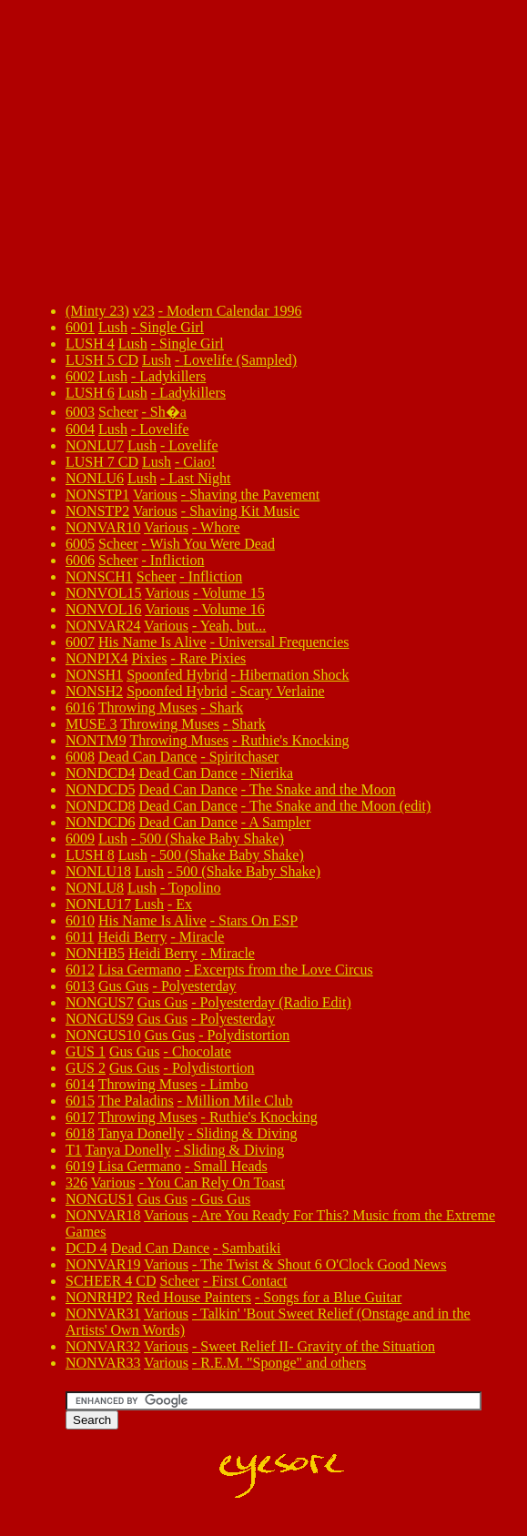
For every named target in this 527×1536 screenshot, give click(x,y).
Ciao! (199, 462)
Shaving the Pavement (254, 494)
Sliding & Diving (246, 1133)
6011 (80, 937)
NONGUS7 (100, 1002)
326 (76, 1182)
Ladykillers (172, 376)
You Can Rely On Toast (216, 1182)
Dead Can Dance (147, 756)
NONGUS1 (100, 1199)
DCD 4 (86, 1248)
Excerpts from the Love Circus (282, 969)
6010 (80, 920)
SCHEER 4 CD (111, 1280)
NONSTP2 (97, 511)
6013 (80, 986)
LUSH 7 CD (102, 462)
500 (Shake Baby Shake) (211, 838)
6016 (80, 707)
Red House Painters (194, 1297)
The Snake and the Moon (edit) (340, 805)
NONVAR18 (103, 1215)
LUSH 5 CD (102, 360)
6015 (80, 1100)
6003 (80, 411)
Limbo (228, 1084)
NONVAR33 (103, 1362)
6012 (80, 969)
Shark (226, 707)
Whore (220, 527)
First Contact (249, 1280)
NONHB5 (95, 953)
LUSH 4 (90, 343)
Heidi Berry (132, 937)
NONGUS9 (100, 1018)
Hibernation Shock (294, 674)
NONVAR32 (103, 1346)
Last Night (199, 478)
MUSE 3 (91, 724)
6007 (80, 642)
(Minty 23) (97, 310)
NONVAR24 (103, 625)
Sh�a (168, 411)
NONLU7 (95, 445)
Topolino (194, 887)
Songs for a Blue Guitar (332, 1297)
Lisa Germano (139, 969)
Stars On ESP (258, 920)
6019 (80, 1166)
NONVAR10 (103, 527)
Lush (112, 327)
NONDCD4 (100, 773)
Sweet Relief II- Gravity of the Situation (317, 1346)
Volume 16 (232, 609)
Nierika (271, 773)
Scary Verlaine (281, 691)
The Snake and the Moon (322, 789)
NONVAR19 (103, 1264)
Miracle (202, 937)
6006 (80, 560)
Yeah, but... (233, 625)
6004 (80, 429)
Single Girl (171, 327)
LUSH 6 (90, 392)
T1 (74, 1149)
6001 (80, 327)
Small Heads (230, 1166)
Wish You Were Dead (212, 543)
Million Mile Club (239, 1100)
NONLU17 (98, 904)
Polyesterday (199, 986)
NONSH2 (94, 691)
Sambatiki (251, 1248)
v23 (144, 310)
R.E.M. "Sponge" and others (283, 1362)
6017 (80, 1117)
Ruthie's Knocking (295, 740)
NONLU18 (98, 871)
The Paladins (136, 1100)
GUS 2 (86, 1068)
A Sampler (279, 822)
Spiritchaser (244, 756)
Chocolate (201, 1051)
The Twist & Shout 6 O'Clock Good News (323, 1264)
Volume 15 (232, 593)
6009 (80, 838)
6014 (80, 1084)
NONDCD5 (100, 789)
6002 (80, 376)
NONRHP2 (99, 1297)
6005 (80, 543)
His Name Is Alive (152, 642)
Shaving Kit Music (244, 511)
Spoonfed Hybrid (177, 674)
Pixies (149, 658)
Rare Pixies (212, 658)
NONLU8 (95, 887)
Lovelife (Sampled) (240, 360)
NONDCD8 (100, 805)
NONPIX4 (96, 658)
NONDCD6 (100, 822)
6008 (80, 756)
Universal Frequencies (284, 642)
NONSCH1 (99, 576)
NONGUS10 (103, 1035)
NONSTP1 (97, 494)
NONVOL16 (104, 609)
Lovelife (163, 429)
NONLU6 (95, 478)
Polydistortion (249, 1035)
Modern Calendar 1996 (234, 310)
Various (155, 494)
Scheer (118, 411)
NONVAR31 (103, 1313)
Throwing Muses (148, 707)
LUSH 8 (90, 855)
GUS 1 (86, 1051)
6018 (80, 1133)
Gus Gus (123, 986)
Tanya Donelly (141, 1133)
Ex (184, 904)
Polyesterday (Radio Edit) (275, 1002)
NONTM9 (96, 740)
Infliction (177, 560)
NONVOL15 (104, 593)
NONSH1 (94, 674)
